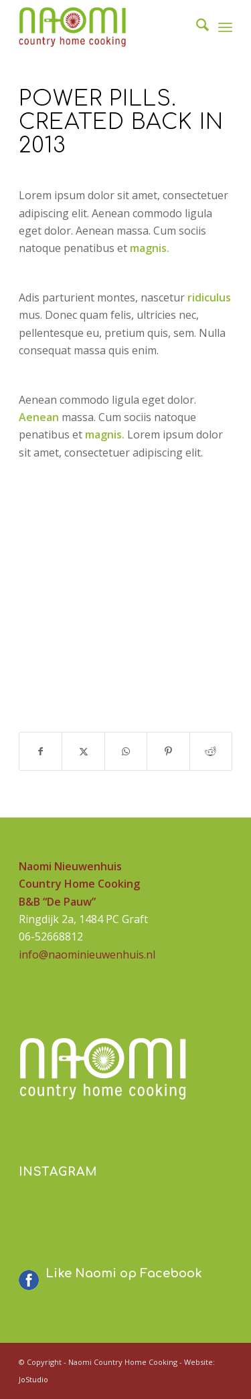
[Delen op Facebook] (40, 751)
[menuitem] (196, 26)
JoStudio (33, 1379)
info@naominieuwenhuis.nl (87, 954)
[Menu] (225, 27)
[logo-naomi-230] (104, 26)
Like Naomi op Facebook (124, 1273)
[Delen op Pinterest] (168, 751)
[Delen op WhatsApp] (126, 751)
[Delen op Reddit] (211, 751)
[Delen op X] (83, 751)
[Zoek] (196, 26)
